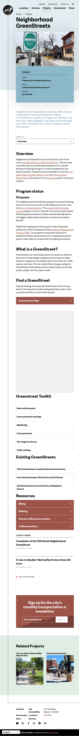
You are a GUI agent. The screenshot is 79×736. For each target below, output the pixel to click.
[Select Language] (11, 732)
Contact (48, 714)
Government (60, 8)
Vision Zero (51, 177)
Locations (23, 8)
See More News (26, 577)
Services (36, 8)
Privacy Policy (53, 732)
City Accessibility (34, 710)
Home (18, 14)
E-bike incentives (28, 526)
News (71, 8)
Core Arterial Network (31, 207)
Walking (23, 511)
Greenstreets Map (29, 300)
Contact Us (65, 4)
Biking (22, 503)
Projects (47, 8)
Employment (53, 4)
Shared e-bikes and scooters (34, 518)
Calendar (41, 4)
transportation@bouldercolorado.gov (36, 87)
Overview (22, 141)
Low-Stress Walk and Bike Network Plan (40, 162)
